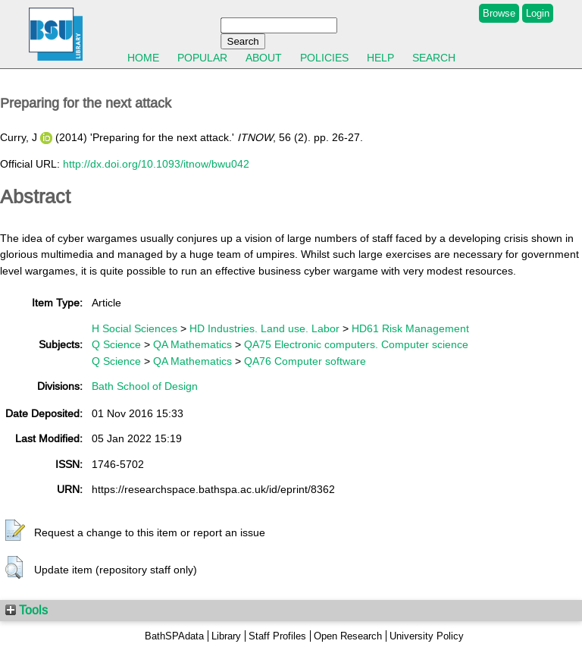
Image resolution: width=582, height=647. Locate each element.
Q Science (116, 344)
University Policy (427, 636)
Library (226, 636)
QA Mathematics (192, 344)
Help (380, 58)
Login (537, 13)
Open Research (348, 636)
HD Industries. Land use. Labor (264, 328)
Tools (26, 610)
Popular (202, 58)
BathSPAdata (174, 636)
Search (433, 58)
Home (143, 58)
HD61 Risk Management (410, 328)
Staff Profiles (277, 636)
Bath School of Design (145, 386)
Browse (499, 13)
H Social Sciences (134, 328)
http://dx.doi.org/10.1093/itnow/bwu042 (156, 164)
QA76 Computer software (305, 361)
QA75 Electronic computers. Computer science (356, 344)
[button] (15, 531)
